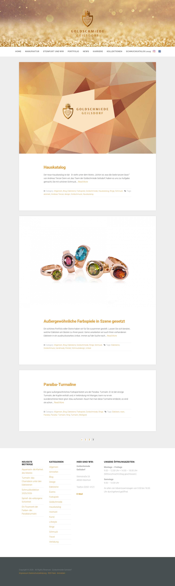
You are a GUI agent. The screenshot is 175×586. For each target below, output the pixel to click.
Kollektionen (114, 51)
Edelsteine (72, 191)
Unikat (88, 348)
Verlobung (53, 542)
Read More (83, 182)
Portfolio (73, 51)
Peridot (68, 348)
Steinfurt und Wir (53, 51)
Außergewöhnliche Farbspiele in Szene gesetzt (84, 321)
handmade (60, 348)
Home (18, 51)
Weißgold (83, 415)
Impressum (23, 573)
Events (52, 492)
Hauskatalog (55, 167)
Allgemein (58, 191)
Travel (52, 537)
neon (122, 412)
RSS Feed (52, 573)
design (67, 194)
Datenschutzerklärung (38, 573)
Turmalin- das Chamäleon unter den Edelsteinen (31, 481)
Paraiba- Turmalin (58, 415)
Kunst (52, 517)
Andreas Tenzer (57, 194)
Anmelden (61, 573)
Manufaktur (32, 51)
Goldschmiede (92, 191)
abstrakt (47, 194)
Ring (68, 415)
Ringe (112, 191)
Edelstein (116, 412)
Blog (65, 191)
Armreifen (53, 472)
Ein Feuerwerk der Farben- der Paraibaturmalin (30, 510)
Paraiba (47, 415)
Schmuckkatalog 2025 (138, 51)
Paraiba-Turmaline (60, 384)
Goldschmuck (76, 194)
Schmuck (119, 191)
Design (52, 482)
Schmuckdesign (78, 348)
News (86, 51)
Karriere (98, 51)
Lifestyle (53, 522)
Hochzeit (53, 512)
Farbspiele (81, 191)
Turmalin (74, 415)
